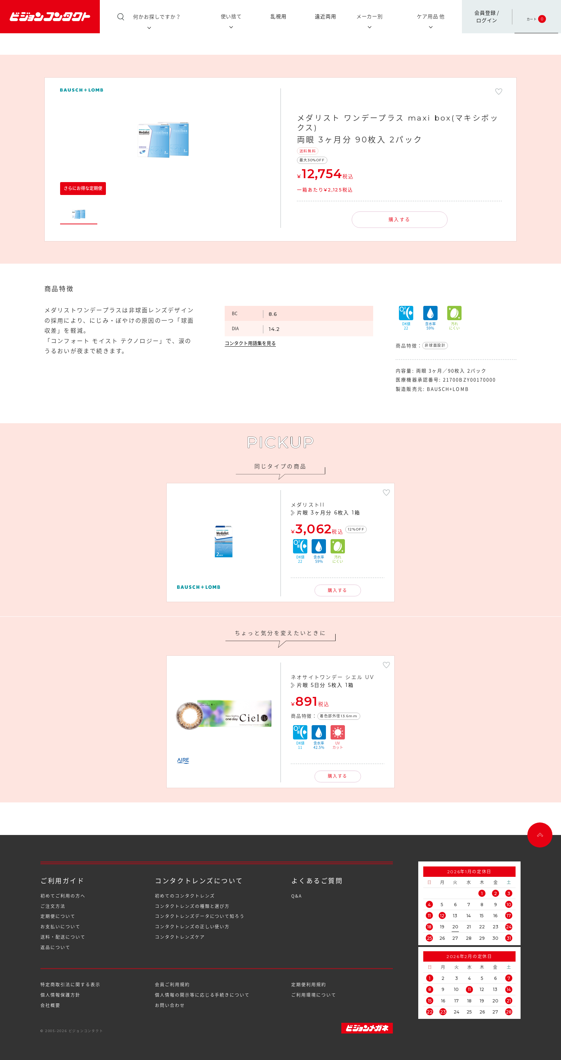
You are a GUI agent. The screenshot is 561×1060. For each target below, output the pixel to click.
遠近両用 (325, 16)
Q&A (296, 896)
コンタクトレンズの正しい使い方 (192, 926)
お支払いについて (60, 926)
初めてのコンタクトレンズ (185, 896)
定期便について (57, 916)
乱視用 (278, 16)
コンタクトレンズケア (180, 937)
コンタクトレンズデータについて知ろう (200, 916)
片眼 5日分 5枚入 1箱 (325, 685)
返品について (55, 947)
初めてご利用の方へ (62, 896)
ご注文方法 (52, 906)
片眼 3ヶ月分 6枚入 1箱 (328, 512)
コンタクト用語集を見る (250, 343)
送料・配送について (62, 937)
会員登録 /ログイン (486, 16)
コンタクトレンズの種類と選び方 (192, 906)
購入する (399, 219)
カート (536, 16)
